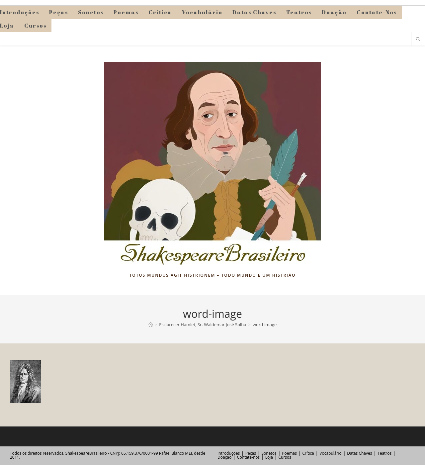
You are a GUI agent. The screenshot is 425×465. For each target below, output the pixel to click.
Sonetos (269, 453)
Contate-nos (248, 457)
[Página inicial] (150, 324)
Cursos (284, 457)
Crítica (308, 453)
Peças (250, 453)
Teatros (384, 453)
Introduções (228, 453)
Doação (224, 457)
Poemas (289, 453)
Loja (269, 457)
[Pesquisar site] (418, 39)
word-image (265, 324)
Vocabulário (330, 453)
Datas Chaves (359, 453)
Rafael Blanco (171, 453)
